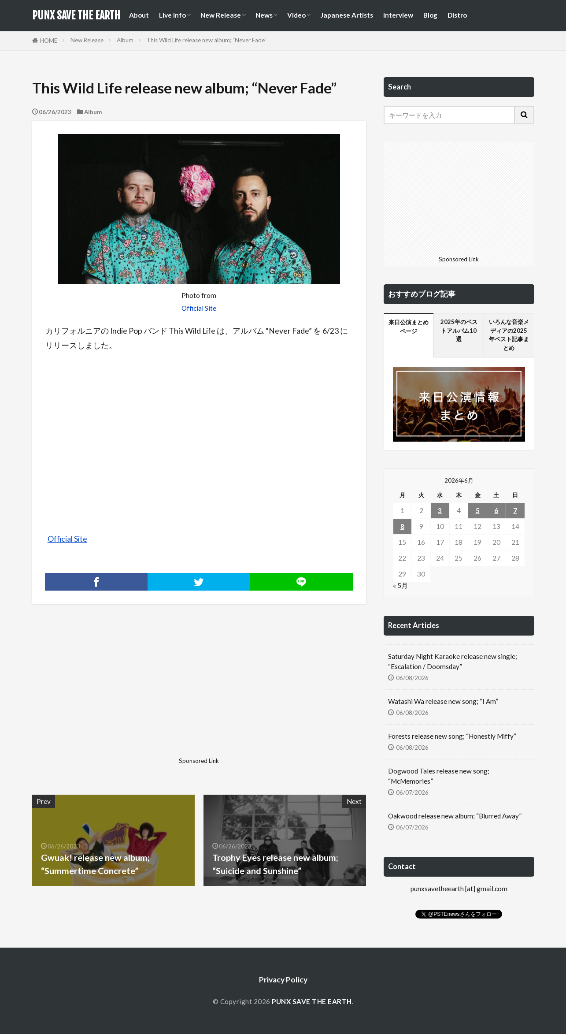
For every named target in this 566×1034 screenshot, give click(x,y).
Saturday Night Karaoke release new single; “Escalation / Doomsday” (452, 661)
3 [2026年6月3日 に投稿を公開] (440, 510)
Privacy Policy (283, 979)
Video (296, 15)
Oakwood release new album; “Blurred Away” (455, 816)
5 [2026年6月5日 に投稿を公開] (478, 510)
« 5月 (400, 585)
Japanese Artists (346, 15)
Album (125, 40)
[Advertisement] (115, 692)
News (264, 15)
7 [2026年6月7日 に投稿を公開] (515, 510)
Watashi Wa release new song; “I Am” (443, 701)
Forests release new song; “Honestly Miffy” (452, 736)
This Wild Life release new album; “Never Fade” (206, 40)
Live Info (172, 15)
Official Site (198, 308)
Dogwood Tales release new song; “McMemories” (438, 776)
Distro (457, 15)
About (139, 15)
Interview (398, 15)
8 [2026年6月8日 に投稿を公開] (402, 526)
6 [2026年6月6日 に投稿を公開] (496, 510)
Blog (430, 15)
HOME (48, 40)
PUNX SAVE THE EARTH (76, 15)
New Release (220, 15)
